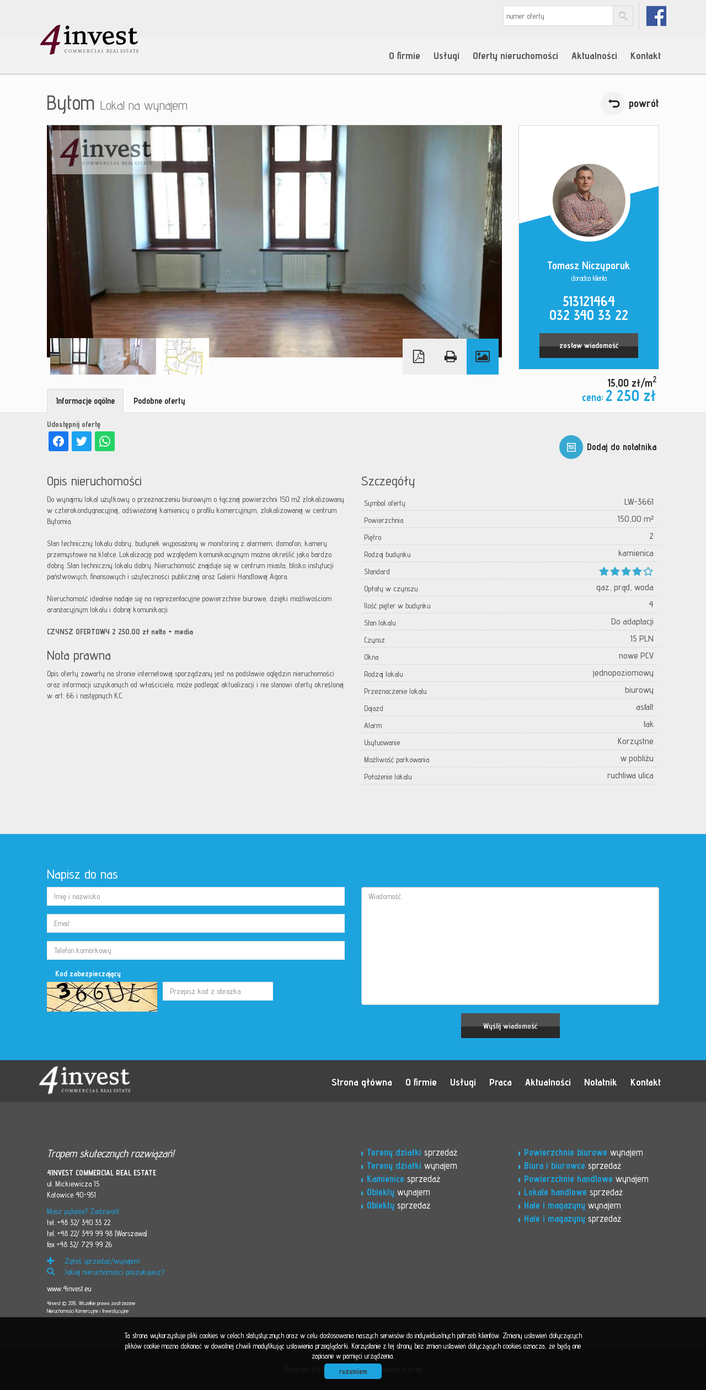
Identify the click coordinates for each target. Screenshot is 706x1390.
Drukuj (451, 357)
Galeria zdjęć (483, 357)
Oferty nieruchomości (515, 55)
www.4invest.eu (69, 1288)
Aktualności (594, 55)
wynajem (412, 1165)
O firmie (404, 55)
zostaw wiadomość (588, 345)
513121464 (589, 301)
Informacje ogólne (85, 400)
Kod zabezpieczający (88, 973)
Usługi (446, 55)
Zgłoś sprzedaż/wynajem (93, 1261)
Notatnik (600, 1082)
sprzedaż (412, 1152)
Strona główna (361, 1082)
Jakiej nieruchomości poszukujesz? (105, 1272)
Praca (500, 1082)
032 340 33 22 (588, 315)
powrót (644, 103)
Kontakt (645, 55)
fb (656, 16)
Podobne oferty (159, 400)
